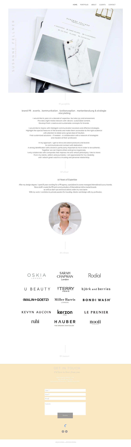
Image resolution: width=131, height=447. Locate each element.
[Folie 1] (64, 234)
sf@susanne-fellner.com (65, 377)
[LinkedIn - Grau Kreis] (66, 431)
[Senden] (65, 415)
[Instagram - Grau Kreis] (63, 431)
